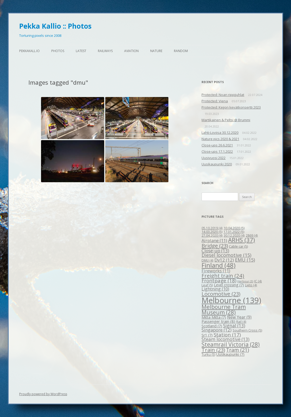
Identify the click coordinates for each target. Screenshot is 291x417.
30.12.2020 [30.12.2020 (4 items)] (234, 235)
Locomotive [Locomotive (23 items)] (221, 293)
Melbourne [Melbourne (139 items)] (231, 300)
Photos (57, 51)
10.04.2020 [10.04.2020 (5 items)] (234, 228)
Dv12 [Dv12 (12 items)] (224, 260)
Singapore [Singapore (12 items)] (217, 330)
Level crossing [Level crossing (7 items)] (229, 284)
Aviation (131, 51)
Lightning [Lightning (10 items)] (215, 289)
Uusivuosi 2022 (213, 157)
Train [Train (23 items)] (213, 349)
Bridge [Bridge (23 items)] (215, 245)
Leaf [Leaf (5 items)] (207, 285)
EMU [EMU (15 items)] (245, 260)
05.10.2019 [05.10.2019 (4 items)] (212, 228)
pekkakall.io (29, 51)
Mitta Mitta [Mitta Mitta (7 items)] (214, 317)
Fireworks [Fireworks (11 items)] (216, 271)
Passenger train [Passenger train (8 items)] (218, 321)
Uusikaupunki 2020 (217, 164)
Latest (81, 51)
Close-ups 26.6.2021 (217, 145)
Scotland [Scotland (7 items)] (212, 325)
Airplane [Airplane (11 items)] (214, 240)
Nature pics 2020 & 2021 (220, 138)
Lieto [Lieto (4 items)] (251, 285)
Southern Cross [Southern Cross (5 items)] (247, 330)
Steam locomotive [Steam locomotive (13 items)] (225, 339)
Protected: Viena (215, 101)
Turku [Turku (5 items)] (208, 354)
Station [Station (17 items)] (227, 334)
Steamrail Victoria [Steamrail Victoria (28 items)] (231, 344)
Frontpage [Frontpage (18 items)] (219, 280)
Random (181, 51)
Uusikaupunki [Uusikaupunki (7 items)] (230, 354)
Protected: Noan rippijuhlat (223, 94)
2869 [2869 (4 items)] (252, 235)
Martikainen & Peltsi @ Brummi (226, 120)
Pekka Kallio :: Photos (55, 26)
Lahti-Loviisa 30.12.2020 (220, 132)
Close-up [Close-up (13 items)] (215, 251)
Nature (156, 51)
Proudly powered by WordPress (43, 394)
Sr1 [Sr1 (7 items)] (207, 335)
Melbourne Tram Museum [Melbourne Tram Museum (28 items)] (224, 309)
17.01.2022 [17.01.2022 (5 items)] (233, 231)
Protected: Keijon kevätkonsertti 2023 (231, 107)
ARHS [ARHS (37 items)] (241, 240)
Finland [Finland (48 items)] (218, 265)
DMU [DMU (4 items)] (207, 260)
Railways (105, 51)
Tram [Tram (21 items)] (237, 349)
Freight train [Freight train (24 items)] (223, 275)
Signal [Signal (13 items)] (234, 326)
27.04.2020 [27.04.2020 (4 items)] (212, 235)
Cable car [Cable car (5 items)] (238, 246)
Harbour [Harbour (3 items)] (245, 281)
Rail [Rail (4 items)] (241, 321)
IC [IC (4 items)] (258, 281)
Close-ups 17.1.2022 (217, 151)
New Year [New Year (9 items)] (239, 317)
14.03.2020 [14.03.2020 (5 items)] (212, 231)
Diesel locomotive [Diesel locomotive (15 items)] (226, 255)
